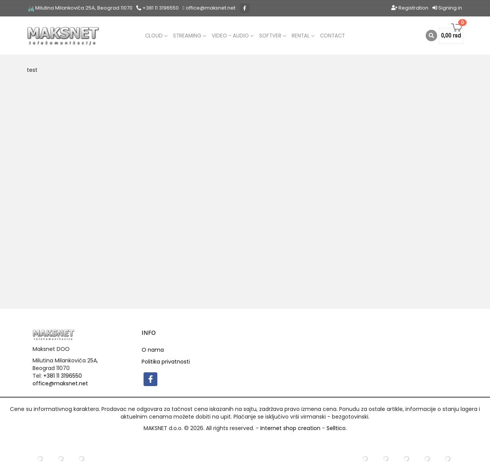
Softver (272, 35)
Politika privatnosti (166, 361)
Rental (303, 35)
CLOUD (156, 35)
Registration (409, 7)
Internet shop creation (290, 428)
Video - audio (233, 35)
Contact (332, 35)
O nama (153, 350)
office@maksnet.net (60, 383)
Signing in (447, 7)
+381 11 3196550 (157, 7)
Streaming (189, 35)
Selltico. (337, 428)
